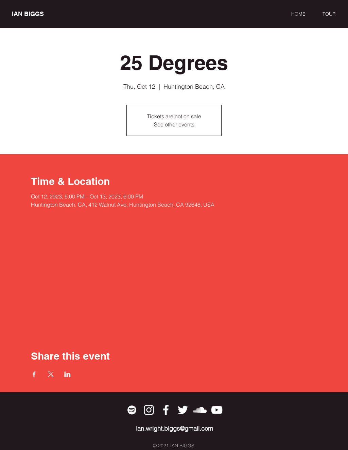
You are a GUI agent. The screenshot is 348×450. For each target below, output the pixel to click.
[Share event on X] (51, 374)
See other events (174, 124)
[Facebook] (166, 410)
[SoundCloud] (200, 410)
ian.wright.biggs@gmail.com (174, 428)
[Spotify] (132, 410)
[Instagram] (149, 410)
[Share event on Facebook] (34, 374)
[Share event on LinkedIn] (67, 374)
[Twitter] (183, 410)
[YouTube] (217, 410)
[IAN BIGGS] (43, 14)
